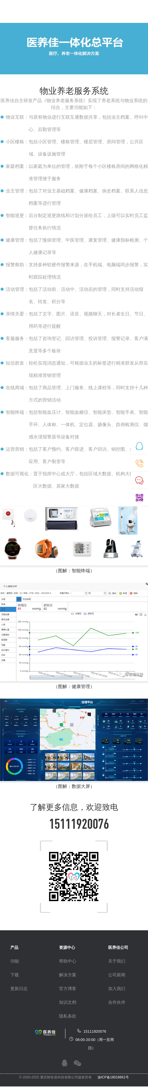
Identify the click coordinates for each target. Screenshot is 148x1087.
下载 (14, 974)
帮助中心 (67, 961)
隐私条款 (67, 1016)
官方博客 (67, 988)
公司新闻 (116, 974)
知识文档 (67, 1002)
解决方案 (67, 974)
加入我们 (116, 988)
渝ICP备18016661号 (113, 1077)
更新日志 (19, 988)
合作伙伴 (116, 1002)
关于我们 (116, 961)
